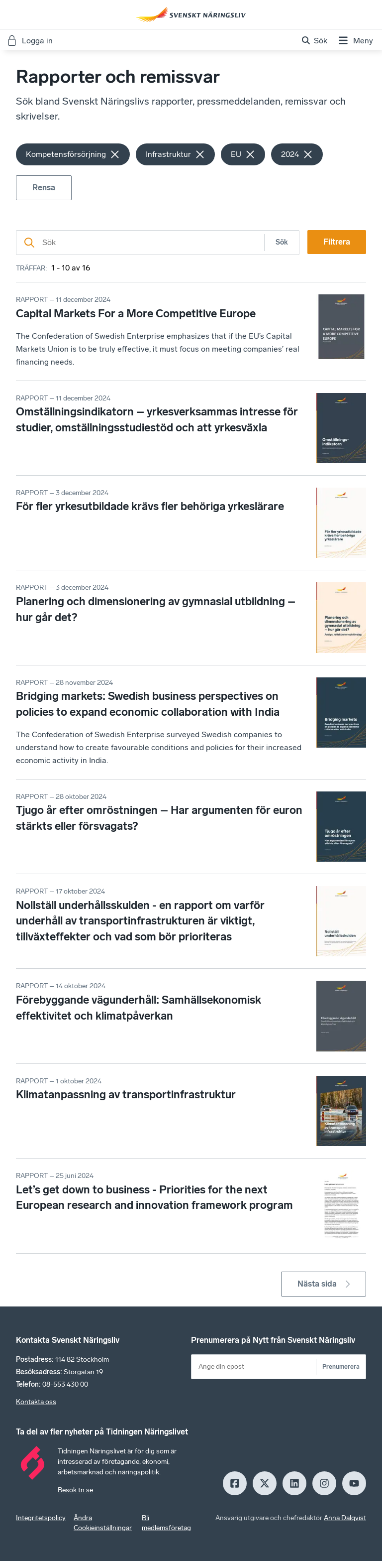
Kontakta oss (36, 1402)
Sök (282, 242)
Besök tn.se (75, 1490)
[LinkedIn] (294, 1483)
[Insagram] (324, 1483)
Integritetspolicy (41, 1518)
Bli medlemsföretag (166, 1523)
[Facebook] (235, 1483)
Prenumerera (341, 1366)
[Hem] (191, 14)
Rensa (43, 187)
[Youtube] (354, 1483)
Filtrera (336, 242)
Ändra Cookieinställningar (103, 1523)
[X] (265, 1483)
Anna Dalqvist (345, 1518)
